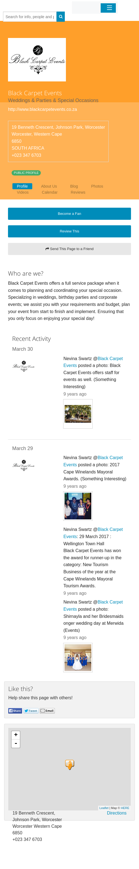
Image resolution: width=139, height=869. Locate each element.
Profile (22, 186)
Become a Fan (69, 214)
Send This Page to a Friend (70, 249)
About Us (49, 186)
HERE (125, 808)
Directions (117, 813)
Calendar (50, 192)
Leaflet (104, 808)
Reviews (78, 192)
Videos (23, 192)
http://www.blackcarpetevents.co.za (42, 109)
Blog (74, 186)
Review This (69, 231)
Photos (97, 186)
